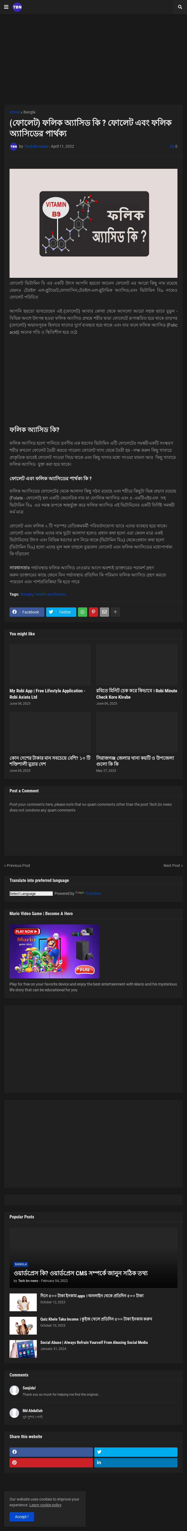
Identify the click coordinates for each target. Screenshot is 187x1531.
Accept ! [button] (22, 1517)
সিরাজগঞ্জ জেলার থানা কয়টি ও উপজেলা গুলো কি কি (135, 761)
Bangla (29, 112)
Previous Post (18, 865)
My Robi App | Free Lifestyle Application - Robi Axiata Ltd (47, 693)
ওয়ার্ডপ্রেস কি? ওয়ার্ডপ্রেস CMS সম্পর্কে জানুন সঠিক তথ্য (80, 1273)
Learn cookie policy (45, 1505)
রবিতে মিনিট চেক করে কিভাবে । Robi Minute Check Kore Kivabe (136, 693)
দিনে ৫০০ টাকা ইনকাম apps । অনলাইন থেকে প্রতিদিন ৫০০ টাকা (91, 1295)
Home (15, 112)
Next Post (172, 865)
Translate (88, 893)
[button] (6, 7)
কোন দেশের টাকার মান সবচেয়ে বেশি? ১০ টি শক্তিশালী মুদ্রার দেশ (50, 761)
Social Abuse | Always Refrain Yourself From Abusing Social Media (94, 1342)
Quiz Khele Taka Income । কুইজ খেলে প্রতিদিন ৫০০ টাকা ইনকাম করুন (96, 1319)
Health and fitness (50, 594)
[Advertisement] (93, 59)
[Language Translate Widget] (31, 893)
